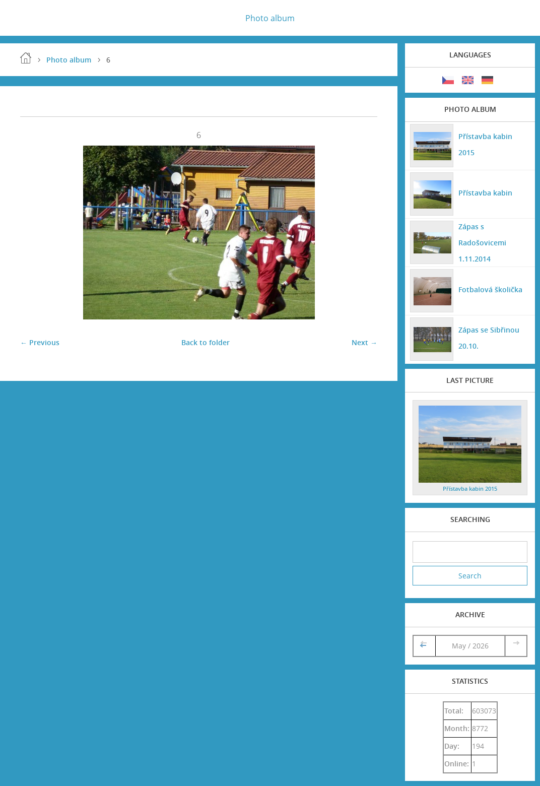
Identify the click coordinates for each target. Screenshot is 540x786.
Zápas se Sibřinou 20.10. (488, 338)
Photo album (270, 18)
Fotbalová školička (490, 289)
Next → (364, 342)
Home (25, 58)
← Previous (39, 342)
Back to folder (205, 342)
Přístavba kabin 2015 (485, 144)
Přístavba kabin (485, 193)
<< (424, 645)
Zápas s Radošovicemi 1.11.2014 (482, 243)
